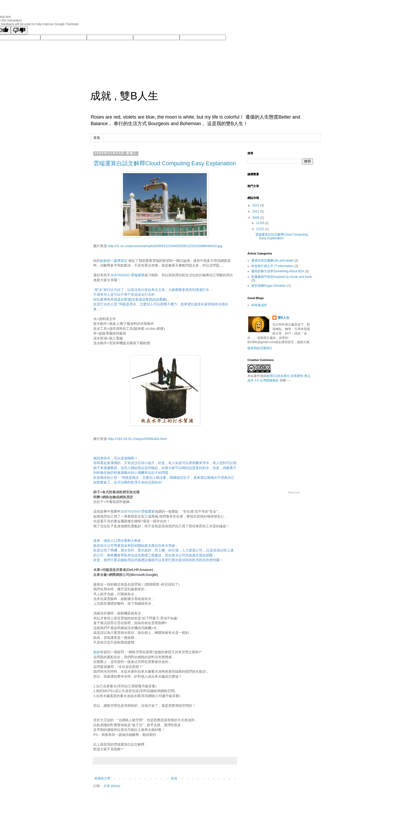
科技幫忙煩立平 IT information (272, 266)
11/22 (260, 229)
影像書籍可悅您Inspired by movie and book (281, 277)
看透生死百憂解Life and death (272, 260)
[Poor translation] (19, 30)
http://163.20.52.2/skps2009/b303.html (137, 439)
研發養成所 (259, 305)
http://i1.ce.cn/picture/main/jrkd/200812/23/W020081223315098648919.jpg (165, 246)
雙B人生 (283, 318)
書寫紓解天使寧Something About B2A (277, 271)
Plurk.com (294, 492)
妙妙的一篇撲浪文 (113, 261)
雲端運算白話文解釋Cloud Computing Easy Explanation (164, 163)
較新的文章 (102, 778)
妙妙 (96, 652)
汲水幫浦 (124, 299)
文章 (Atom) (112, 786)
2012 (256, 205)
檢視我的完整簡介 (260, 348)
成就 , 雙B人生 (124, 96)
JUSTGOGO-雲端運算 (127, 275)
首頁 (97, 138)
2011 (256, 211)
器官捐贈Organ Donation (268, 286)
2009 (256, 218)
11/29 (260, 223)
